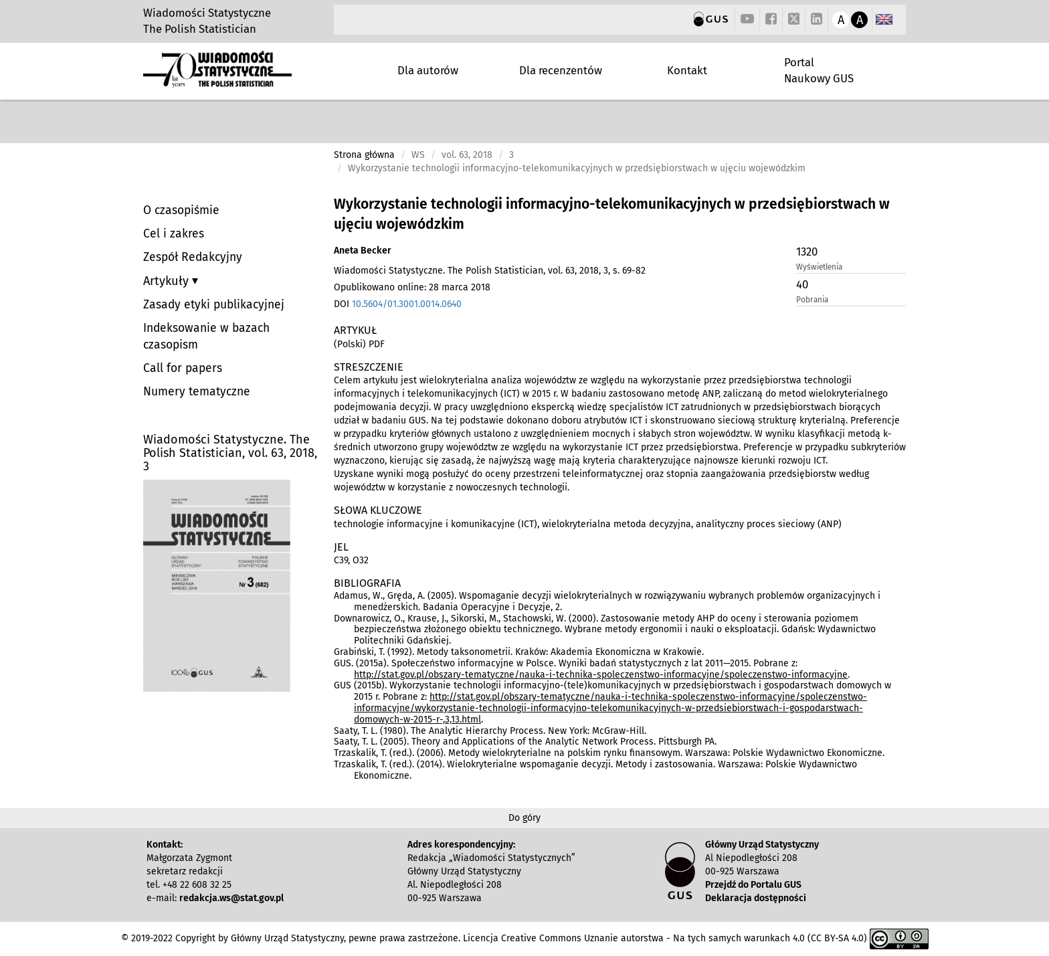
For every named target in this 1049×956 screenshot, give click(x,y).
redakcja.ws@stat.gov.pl (231, 898)
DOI (398, 304)
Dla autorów (427, 70)
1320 (807, 251)
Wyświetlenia (819, 267)
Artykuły (167, 281)
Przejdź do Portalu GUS (753, 884)
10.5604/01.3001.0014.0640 (407, 304)
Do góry (524, 818)
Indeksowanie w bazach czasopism (206, 336)
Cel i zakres (173, 234)
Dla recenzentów (560, 70)
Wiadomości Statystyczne (207, 12)
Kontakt (687, 70)
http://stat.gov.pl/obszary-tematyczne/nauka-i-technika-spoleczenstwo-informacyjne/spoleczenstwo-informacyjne (601, 674)
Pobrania (812, 299)
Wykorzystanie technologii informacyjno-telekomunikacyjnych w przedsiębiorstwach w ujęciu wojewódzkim (612, 214)
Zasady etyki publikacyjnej (213, 305)
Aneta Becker (362, 250)
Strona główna (364, 155)
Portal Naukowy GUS (819, 70)
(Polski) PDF (359, 344)
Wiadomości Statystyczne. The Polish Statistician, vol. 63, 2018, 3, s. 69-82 (490, 270)
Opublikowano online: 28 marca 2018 (412, 287)
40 (802, 284)
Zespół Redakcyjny (192, 257)
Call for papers (182, 368)
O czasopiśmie (181, 210)
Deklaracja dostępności (755, 898)
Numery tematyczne (196, 392)
